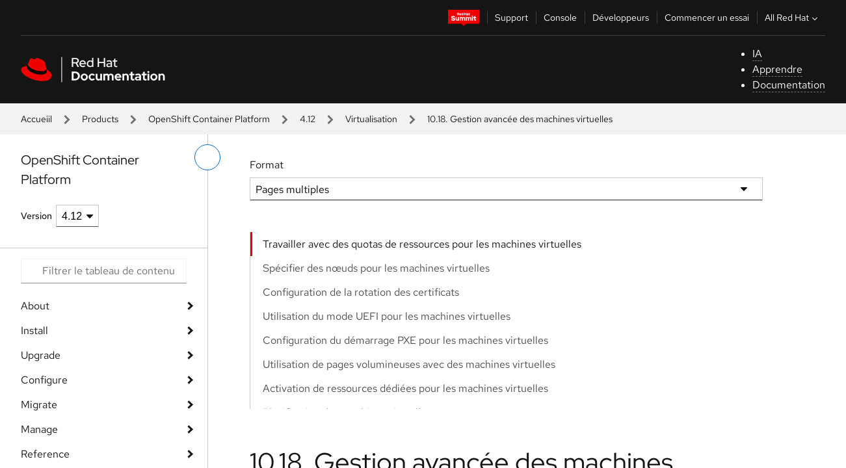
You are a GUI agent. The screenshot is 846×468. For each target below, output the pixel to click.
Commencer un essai (707, 17)
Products (100, 119)
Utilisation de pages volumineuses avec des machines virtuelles (409, 364)
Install (34, 330)
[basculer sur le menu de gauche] (207, 157)
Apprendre (777, 69)
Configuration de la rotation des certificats (361, 292)
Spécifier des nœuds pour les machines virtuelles (376, 268)
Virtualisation (371, 119)
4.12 (307, 119)
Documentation (788, 85)
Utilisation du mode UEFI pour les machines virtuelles (386, 316)
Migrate (39, 404)
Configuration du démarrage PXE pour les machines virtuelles (405, 340)
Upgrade (40, 355)
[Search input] (104, 271)
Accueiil (36, 119)
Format (267, 165)
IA (757, 53)
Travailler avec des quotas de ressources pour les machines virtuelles (422, 244)
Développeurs (620, 17)
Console (560, 17)
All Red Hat (793, 17)
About (35, 306)
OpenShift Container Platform (209, 119)
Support (511, 17)
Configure (44, 380)
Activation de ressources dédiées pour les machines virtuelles (405, 388)
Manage (39, 429)
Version (36, 216)
